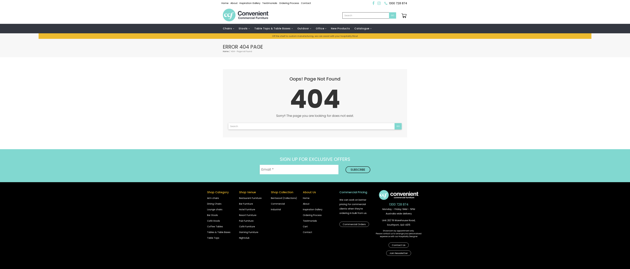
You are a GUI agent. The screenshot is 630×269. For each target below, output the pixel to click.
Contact (306, 3)
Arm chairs (213, 198)
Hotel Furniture (247, 209)
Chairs (228, 28)
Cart (305, 226)
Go (392, 15)
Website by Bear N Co (394, 263)
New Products (340, 28)
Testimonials (269, 3)
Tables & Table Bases (218, 232)
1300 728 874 (398, 3)
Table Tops (213, 237)
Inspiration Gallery (250, 3)
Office (320, 28)
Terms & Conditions (337, 263)
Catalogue (362, 28)
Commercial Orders (354, 223)
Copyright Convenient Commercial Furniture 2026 (254, 263)
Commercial (278, 203)
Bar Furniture (246, 203)
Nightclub (244, 237)
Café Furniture (247, 226)
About (234, 3)
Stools (243, 28)
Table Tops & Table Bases (272, 28)
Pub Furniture (246, 220)
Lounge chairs (214, 209)
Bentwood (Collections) (284, 198)
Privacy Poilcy (364, 263)
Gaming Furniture (248, 232)
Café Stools (213, 220)
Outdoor (303, 28)
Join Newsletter (409, 244)
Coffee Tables (215, 226)
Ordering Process (289, 3)
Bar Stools (212, 215)
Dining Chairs (214, 203)
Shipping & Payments (305, 263)
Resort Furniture (247, 215)
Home (225, 3)
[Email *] (299, 169)
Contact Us (385, 244)
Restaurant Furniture (250, 198)
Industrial (276, 209)
